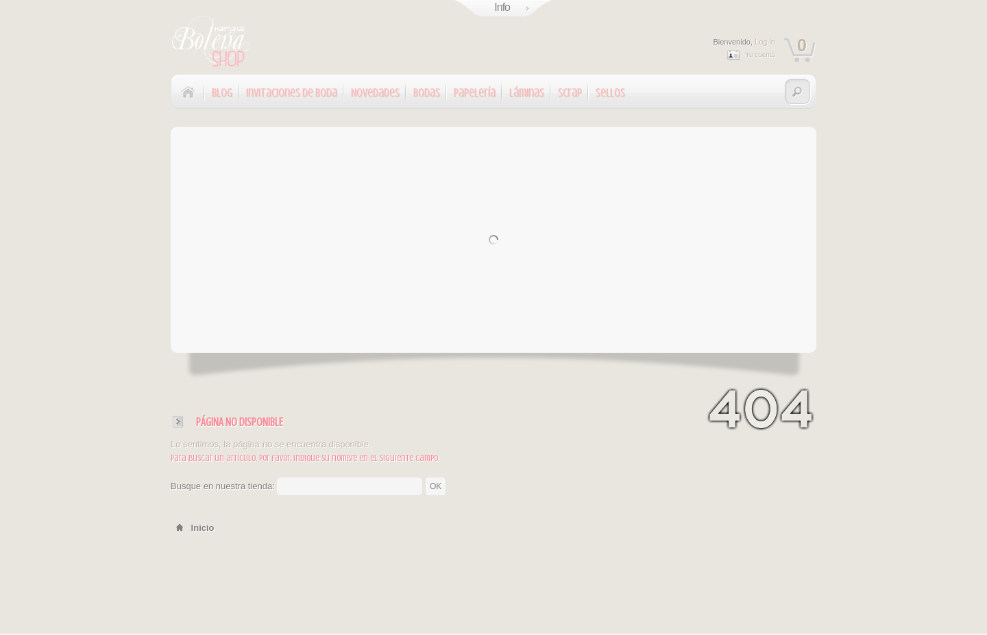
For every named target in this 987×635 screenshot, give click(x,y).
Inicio (193, 528)
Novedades (375, 92)
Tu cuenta (760, 54)
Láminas (526, 92)
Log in (765, 42)
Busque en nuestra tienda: (223, 486)
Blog (222, 92)
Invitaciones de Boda (291, 92)
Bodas (426, 92)
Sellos (610, 92)
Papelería (475, 92)
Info (502, 7)
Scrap (570, 92)
